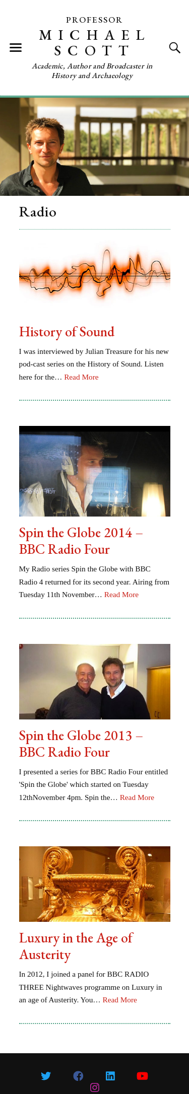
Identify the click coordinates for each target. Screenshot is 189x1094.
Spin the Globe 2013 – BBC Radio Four (81, 743)
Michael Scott (95, 42)
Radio (38, 211)
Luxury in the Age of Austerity (76, 946)
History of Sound (66, 331)
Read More (81, 377)
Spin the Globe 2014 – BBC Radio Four (81, 540)
